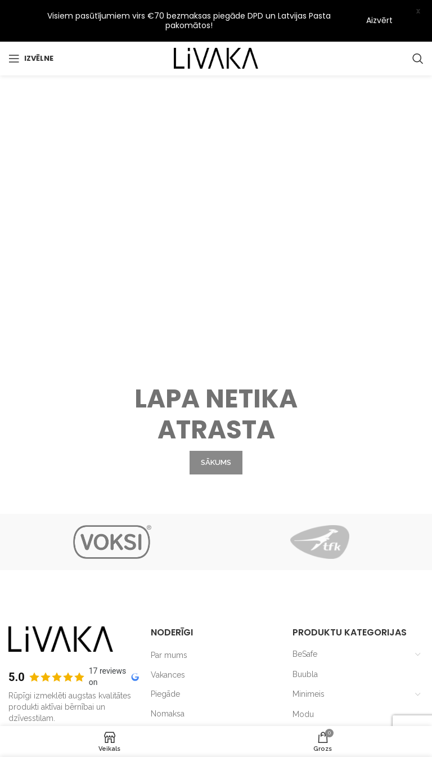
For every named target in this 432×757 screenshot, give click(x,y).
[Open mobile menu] (31, 58)
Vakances (168, 625)
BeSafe (304, 605)
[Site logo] (216, 57)
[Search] (418, 58)
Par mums (169, 606)
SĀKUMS (216, 340)
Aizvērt (379, 20)
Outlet (303, 685)
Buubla (305, 625)
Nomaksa (167, 664)
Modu (303, 665)
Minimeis (308, 645)
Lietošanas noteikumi (189, 703)
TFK (299, 705)
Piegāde (165, 645)
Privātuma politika (182, 684)
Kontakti (165, 723)
